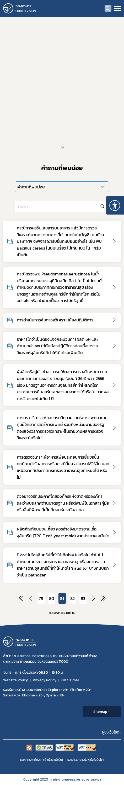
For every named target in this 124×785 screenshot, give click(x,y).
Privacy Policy (44, 680)
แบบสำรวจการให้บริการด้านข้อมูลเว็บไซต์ (41, 760)
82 (72, 598)
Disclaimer (70, 680)
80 (51, 598)
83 (83, 598)
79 (41, 598)
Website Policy (15, 680)
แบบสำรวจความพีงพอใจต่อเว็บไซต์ (85, 760)
